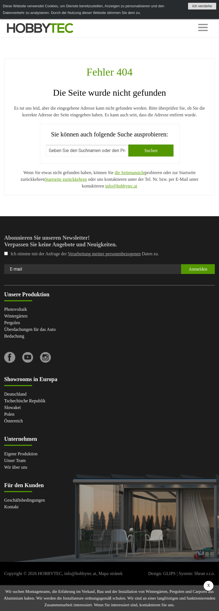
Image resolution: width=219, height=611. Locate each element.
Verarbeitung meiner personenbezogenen (104, 253)
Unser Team (15, 460)
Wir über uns (15, 467)
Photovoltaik (15, 309)
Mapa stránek (110, 573)
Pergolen (12, 322)
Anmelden (198, 269)
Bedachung (14, 336)
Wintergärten (15, 316)
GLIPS (169, 573)
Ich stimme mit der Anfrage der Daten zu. (81, 253)
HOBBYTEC (50, 573)
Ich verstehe (202, 6)
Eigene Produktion (21, 453)
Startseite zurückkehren (66, 179)
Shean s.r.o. (204, 573)
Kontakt (11, 506)
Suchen (150, 150)
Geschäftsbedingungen (24, 500)
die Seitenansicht (130, 172)
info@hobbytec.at (121, 186)
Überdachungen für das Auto (30, 329)
